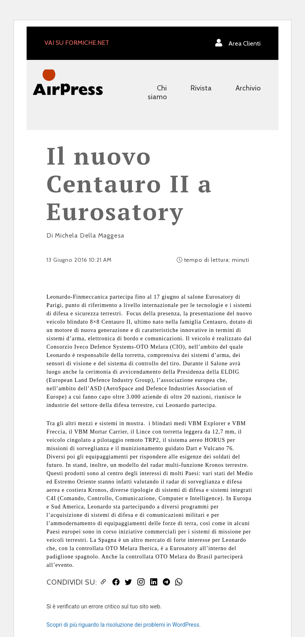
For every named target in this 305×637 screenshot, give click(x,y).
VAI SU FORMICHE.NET (76, 42)
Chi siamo (157, 92)
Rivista (201, 88)
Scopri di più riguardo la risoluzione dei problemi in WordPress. (123, 625)
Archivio (248, 88)
